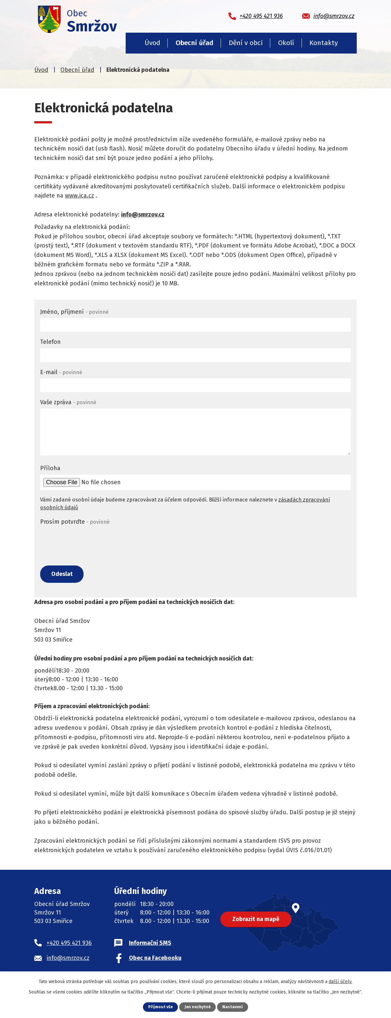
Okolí (286, 43)
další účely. (340, 981)
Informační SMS (150, 944)
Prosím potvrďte (75, 521)
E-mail (61, 372)
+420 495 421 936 (69, 944)
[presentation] (89, 541)
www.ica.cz (79, 195)
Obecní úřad (194, 43)
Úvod (152, 43)
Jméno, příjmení (74, 311)
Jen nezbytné (197, 1006)
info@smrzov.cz (142, 214)
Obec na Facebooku (155, 959)
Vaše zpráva (68, 402)
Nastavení (233, 1006)
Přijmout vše (160, 1006)
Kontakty (323, 43)
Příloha (50, 468)
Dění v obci (246, 43)
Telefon (50, 341)
